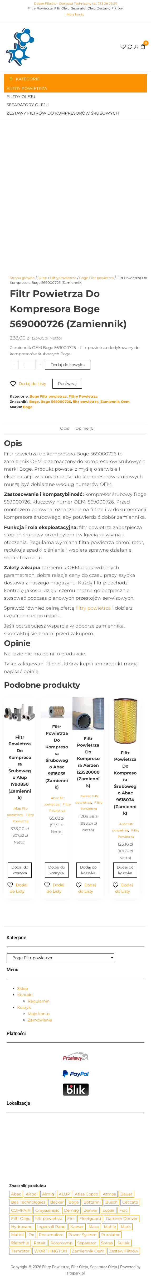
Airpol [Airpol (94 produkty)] (31, 1193)
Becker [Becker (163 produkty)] (57, 1202)
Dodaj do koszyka (68, 364)
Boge (34, 402)
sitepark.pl (75, 1273)
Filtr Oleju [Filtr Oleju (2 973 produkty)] (21, 1218)
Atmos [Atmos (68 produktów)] (109, 1193)
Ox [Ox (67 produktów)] (31, 1234)
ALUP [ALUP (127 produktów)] (64, 1193)
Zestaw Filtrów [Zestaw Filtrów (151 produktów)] (123, 1251)
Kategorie (28, 78)
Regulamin (39, 1001)
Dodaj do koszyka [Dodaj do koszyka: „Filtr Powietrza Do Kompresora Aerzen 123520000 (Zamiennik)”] (88, 870)
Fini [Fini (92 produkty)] (71, 1218)
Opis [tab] (64, 428)
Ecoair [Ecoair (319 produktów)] (109, 1210)
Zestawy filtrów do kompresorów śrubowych (63, 113)
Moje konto (76, 14)
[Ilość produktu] (27, 364)
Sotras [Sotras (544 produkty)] (107, 1242)
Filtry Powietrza (27, 88)
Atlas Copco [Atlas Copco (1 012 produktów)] (86, 1193)
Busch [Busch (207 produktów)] (111, 1202)
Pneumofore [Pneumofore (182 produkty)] (51, 1234)
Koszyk (24, 1007)
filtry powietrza (93, 608)
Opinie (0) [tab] (85, 428)
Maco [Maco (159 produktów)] (94, 1226)
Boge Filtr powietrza (96, 278)
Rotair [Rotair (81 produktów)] (40, 1242)
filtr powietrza (86, 402)
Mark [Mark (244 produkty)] (126, 1226)
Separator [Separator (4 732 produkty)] (86, 1242)
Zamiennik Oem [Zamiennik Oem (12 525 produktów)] (88, 1251)
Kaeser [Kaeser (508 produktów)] (77, 1226)
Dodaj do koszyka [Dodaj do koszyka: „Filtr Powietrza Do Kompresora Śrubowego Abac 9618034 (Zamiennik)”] (125, 870)
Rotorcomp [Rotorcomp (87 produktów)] (61, 1242)
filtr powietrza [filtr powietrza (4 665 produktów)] (48, 1218)
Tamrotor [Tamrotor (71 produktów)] (20, 1251)
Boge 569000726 (56, 402)
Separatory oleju (28, 104)
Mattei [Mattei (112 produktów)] (17, 1234)
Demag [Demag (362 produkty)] (71, 1210)
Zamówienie (40, 1020)
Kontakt (25, 994)
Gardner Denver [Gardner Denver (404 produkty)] (122, 1218)
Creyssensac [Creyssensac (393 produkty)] (47, 1210)
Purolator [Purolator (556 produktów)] (110, 1234)
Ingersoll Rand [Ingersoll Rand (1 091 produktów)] (51, 1226)
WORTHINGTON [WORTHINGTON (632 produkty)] (50, 1251)
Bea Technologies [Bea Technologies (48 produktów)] (28, 1202)
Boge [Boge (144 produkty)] (74, 1202)
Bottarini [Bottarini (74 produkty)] (92, 1202)
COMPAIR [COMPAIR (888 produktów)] (21, 1210)
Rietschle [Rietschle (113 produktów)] (20, 1242)
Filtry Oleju (21, 96)
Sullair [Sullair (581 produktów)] (124, 1242)
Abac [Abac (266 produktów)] (16, 1193)
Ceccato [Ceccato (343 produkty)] (130, 1202)
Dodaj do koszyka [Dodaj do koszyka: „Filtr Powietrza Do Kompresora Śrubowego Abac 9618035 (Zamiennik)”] (56, 870)
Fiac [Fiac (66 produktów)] (123, 1210)
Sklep (42, 278)
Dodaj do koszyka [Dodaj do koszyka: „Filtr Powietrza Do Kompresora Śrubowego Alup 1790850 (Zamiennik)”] (19, 870)
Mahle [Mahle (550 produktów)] (110, 1226)
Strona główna (22, 278)
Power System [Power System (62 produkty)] (82, 1234)
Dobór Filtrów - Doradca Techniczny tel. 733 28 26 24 (75, 4)
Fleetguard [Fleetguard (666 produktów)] (90, 1218)
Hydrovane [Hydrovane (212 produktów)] (21, 1226)
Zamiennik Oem (115, 402)
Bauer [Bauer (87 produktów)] (126, 1193)
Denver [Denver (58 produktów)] (91, 1210)
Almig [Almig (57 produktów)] (48, 1193)
